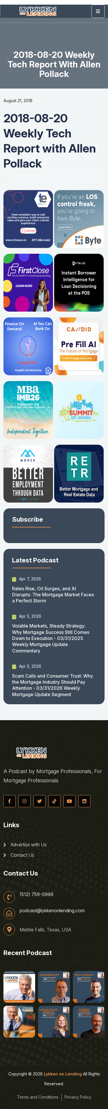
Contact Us (18, 855)
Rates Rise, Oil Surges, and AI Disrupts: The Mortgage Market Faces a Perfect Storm (53, 595)
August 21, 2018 (18, 100)
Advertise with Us (25, 844)
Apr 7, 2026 (26, 579)
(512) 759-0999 (36, 894)
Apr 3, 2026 (26, 616)
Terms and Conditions (37, 1097)
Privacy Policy (78, 1097)
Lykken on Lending (63, 1073)
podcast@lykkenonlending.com (52, 910)
